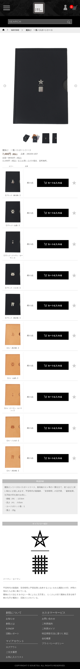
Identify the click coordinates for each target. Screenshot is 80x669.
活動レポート (12, 633)
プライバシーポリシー (53, 643)
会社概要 (46, 638)
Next (75, 85)
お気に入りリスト (14, 657)
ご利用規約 (47, 623)
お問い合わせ (48, 618)
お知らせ (10, 618)
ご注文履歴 (11, 652)
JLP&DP (10, 628)
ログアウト (11, 647)
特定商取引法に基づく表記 (55, 633)
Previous (4, 85)
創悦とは (10, 623)
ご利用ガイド (48, 628)
